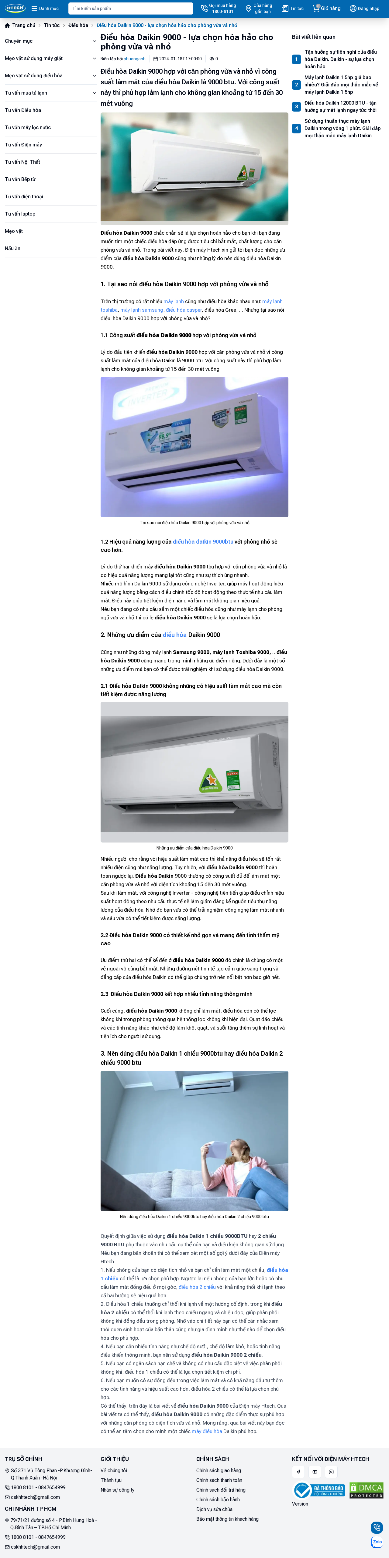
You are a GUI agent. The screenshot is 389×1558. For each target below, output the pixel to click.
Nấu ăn (12, 248)
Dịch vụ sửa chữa (214, 1509)
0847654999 (52, 1487)
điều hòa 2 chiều (197, 1287)
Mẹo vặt (14, 231)
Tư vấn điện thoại (24, 196)
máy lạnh (174, 301)
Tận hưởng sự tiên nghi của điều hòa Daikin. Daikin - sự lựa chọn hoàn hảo (341, 59)
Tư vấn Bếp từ (20, 179)
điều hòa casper (184, 310)
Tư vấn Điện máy (23, 145)
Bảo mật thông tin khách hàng (227, 1519)
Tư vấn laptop (20, 214)
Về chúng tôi (114, 1470)
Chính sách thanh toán (219, 1480)
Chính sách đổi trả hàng (221, 1490)
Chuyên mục (51, 41)
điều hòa (175, 634)
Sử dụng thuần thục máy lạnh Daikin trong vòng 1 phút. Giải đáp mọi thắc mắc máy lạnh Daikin (343, 128)
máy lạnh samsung (141, 310)
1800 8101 (22, 1487)
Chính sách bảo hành (218, 1500)
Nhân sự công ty (117, 1490)
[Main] (15, 8)
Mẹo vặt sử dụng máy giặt (51, 58)
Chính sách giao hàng (218, 1470)
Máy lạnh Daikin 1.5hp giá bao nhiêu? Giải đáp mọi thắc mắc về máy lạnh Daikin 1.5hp (341, 85)
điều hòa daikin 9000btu (203, 541)
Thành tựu (111, 1480)
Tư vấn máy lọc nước (28, 127)
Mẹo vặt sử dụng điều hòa (51, 76)
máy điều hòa (207, 1431)
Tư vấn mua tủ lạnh (51, 93)
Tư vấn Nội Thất (22, 162)
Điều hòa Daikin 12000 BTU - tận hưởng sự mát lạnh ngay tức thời (341, 106)
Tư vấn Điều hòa (23, 110)
